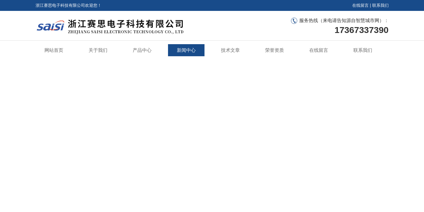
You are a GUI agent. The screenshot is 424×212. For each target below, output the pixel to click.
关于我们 (98, 50)
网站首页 (53, 50)
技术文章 (230, 50)
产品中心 (142, 50)
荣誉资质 (274, 50)
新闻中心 (186, 50)
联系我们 (380, 5)
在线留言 (360, 5)
